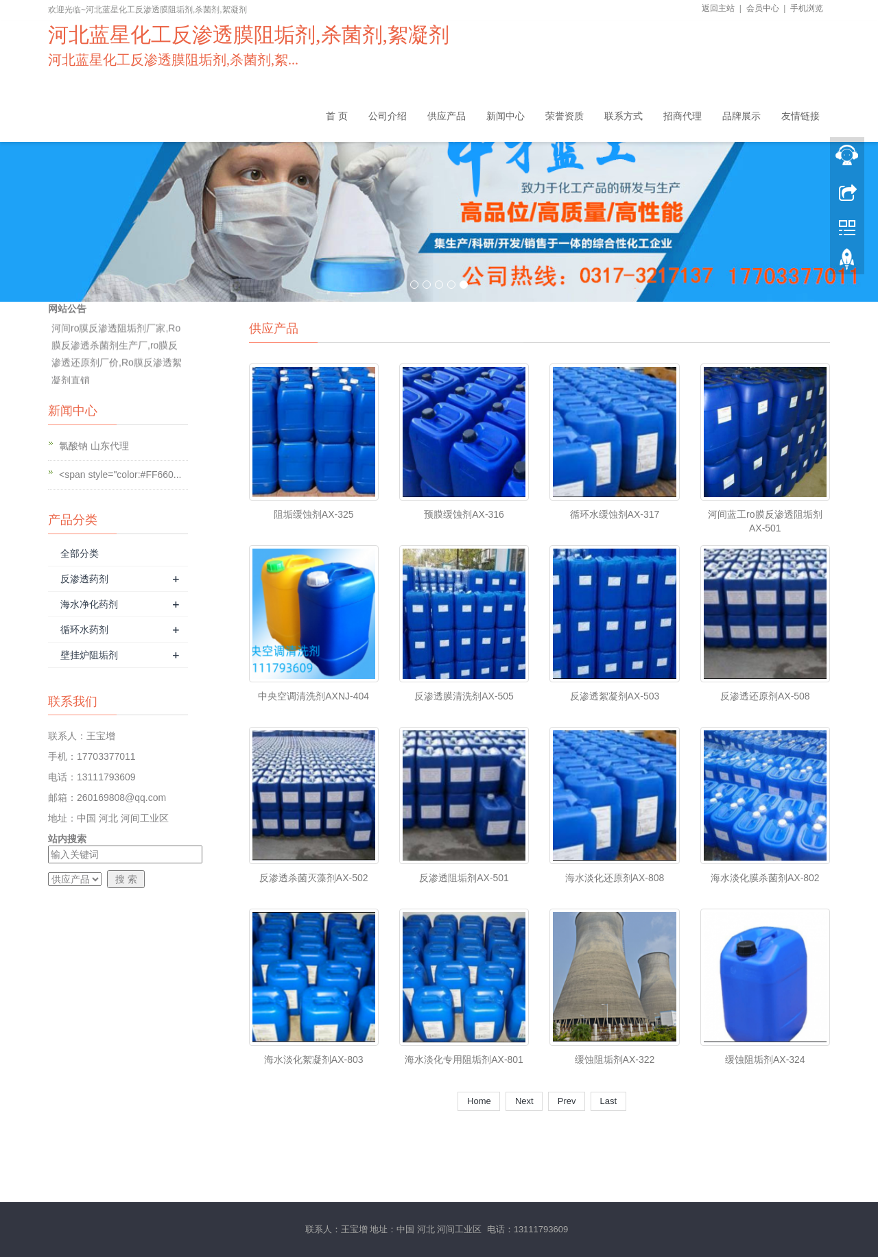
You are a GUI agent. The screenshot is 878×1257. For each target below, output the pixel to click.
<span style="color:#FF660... (120, 474)
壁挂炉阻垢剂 (89, 654)
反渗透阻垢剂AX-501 (464, 877)
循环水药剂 (84, 629)
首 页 (337, 115)
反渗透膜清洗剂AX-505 (464, 696)
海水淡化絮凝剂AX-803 (314, 1059)
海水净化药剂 (89, 604)
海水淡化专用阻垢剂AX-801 (464, 1059)
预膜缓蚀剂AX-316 (464, 514)
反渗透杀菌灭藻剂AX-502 (313, 877)
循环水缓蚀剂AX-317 (615, 514)
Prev (566, 1101)
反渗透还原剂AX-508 (765, 696)
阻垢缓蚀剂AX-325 (314, 514)
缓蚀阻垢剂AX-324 (765, 1059)
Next (524, 1101)
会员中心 (762, 8)
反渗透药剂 (84, 578)
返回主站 (718, 8)
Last (608, 1101)
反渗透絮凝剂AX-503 (615, 696)
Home (478, 1101)
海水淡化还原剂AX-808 (615, 877)
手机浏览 (806, 8)
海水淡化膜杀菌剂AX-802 (765, 877)
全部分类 (79, 553)
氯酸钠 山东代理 (94, 445)
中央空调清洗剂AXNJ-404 (313, 696)
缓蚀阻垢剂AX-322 (615, 1059)
